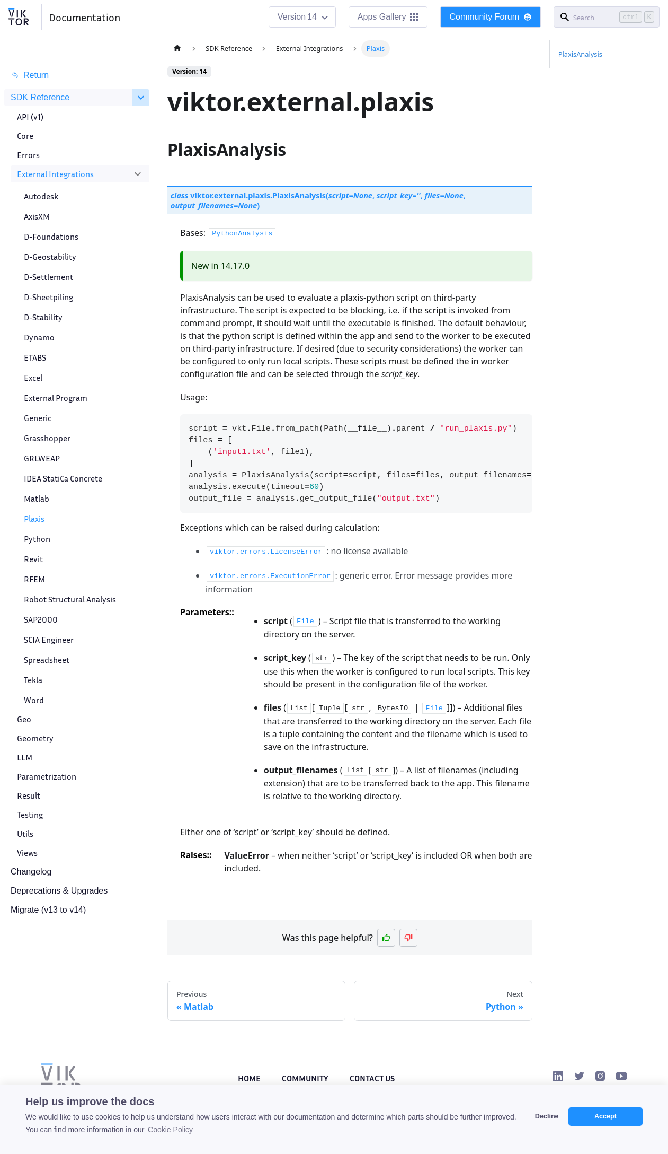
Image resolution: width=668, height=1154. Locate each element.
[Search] (607, 17)
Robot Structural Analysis (70, 599)
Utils (25, 833)
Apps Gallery (388, 16)
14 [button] (312, 16)
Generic (37, 418)
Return (30, 75)
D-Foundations (51, 236)
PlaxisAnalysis (580, 54)
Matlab (36, 498)
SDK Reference (40, 97)
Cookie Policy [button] (170, 1129)
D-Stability (43, 317)
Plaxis (34, 518)
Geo (24, 719)
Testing (30, 814)
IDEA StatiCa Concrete (63, 478)
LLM (24, 757)
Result (28, 795)
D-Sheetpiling (48, 297)
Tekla (33, 680)
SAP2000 (41, 619)
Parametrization (46, 776)
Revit (33, 559)
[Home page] (177, 48)
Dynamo (39, 337)
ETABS (35, 357)
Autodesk (41, 196)
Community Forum (490, 16)
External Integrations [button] (55, 174)
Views (27, 852)
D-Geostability (50, 256)
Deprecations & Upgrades (59, 890)
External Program (55, 397)
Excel (33, 377)
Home (249, 1078)
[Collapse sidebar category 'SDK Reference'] (140, 97)
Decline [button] (547, 1116)
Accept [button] (605, 1116)
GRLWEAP (42, 458)
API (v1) (30, 116)
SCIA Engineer (49, 639)
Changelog (31, 871)
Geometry (35, 738)
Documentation (84, 17)
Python (37, 539)
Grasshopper (47, 438)
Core (25, 135)
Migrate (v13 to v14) (48, 909)
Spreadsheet (46, 659)
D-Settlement (48, 277)
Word (34, 700)
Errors (28, 155)
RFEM (34, 579)
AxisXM (37, 216)
